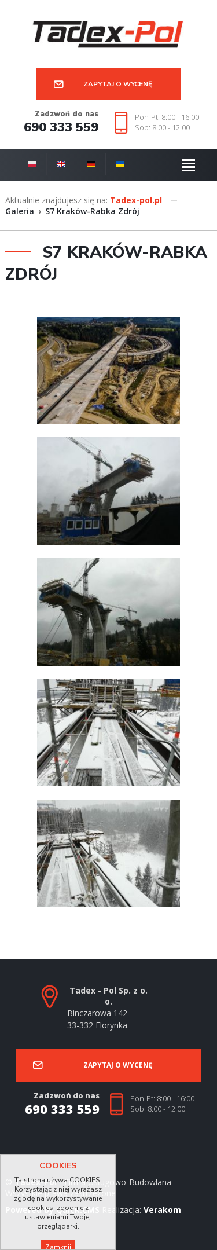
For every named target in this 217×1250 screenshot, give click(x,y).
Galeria (19, 211)
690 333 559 (61, 127)
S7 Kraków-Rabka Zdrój (92, 211)
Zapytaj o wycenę (117, 84)
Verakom (162, 1209)
